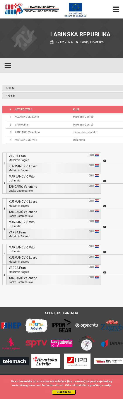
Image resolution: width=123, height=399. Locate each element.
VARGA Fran (17, 156)
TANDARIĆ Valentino (23, 186)
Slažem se (64, 392)
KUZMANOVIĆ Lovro (23, 166)
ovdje (107, 385)
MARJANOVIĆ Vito (22, 176)
